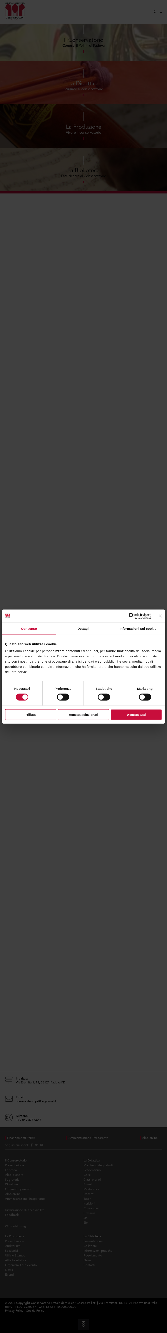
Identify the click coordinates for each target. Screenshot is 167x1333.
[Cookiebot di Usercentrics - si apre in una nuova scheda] (132, 616)
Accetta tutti (136, 714)
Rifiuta (30, 714)
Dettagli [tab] (83, 628)
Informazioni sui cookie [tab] (138, 628)
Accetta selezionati (83, 714)
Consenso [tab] (29, 628)
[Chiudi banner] (160, 616)
